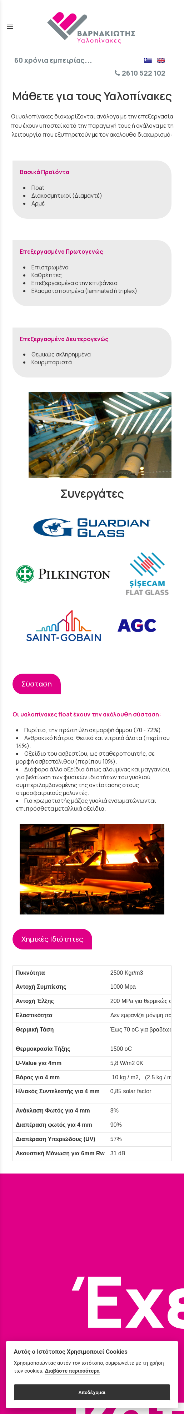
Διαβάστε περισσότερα (72, 1371)
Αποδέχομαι (91, 1392)
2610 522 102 (140, 73)
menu (10, 26)
